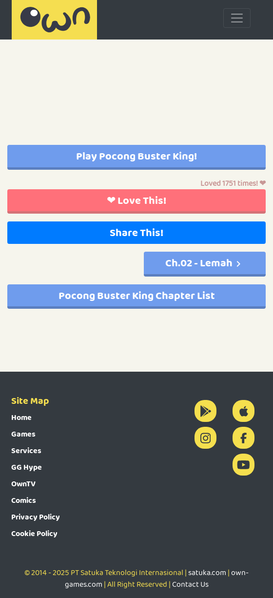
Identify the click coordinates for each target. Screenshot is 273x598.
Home (21, 417)
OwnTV (23, 483)
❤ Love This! (136, 200)
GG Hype (26, 467)
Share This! (136, 232)
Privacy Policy (35, 516)
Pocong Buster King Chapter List (136, 295)
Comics (23, 500)
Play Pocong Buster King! (136, 156)
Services (26, 450)
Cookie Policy (34, 533)
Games (23, 433)
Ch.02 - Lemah (204, 263)
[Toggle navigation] (237, 18)
